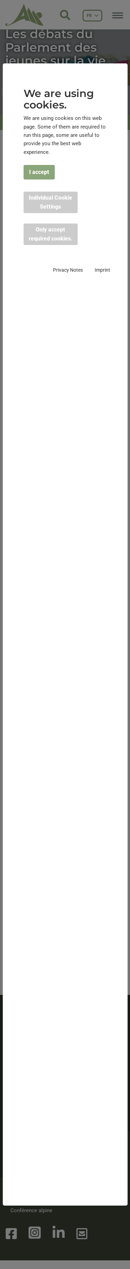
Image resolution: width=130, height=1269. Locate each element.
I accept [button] (39, 172)
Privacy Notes (68, 270)
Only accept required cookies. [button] (50, 234)
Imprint (102, 270)
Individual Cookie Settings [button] (50, 202)
